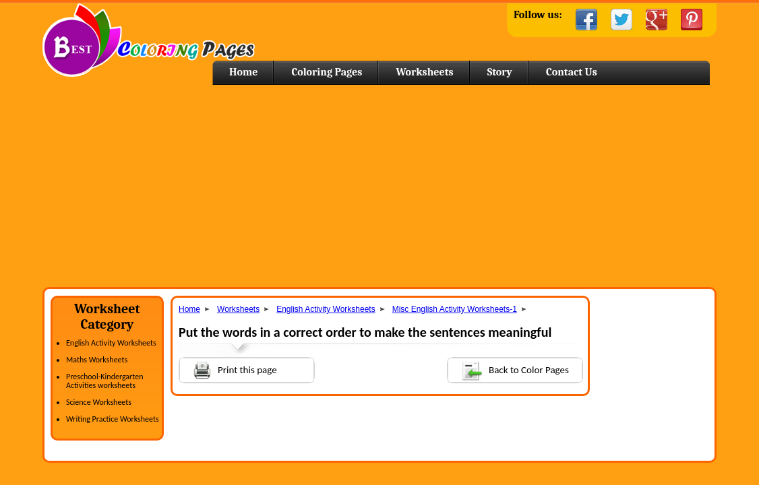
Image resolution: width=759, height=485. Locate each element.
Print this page (228, 368)
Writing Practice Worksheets (112, 419)
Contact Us (571, 72)
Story (499, 72)
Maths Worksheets (96, 359)
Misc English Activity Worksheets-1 (454, 309)
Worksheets (424, 72)
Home (148, 40)
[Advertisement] (379, 186)
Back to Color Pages (508, 369)
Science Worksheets (98, 402)
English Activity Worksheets (111, 343)
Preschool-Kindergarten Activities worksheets (104, 381)
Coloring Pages (326, 72)
